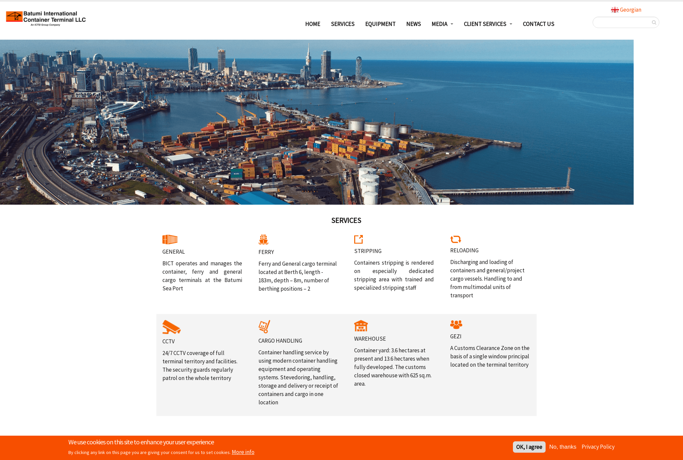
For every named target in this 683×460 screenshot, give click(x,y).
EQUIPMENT (380, 24)
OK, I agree (529, 447)
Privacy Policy (598, 447)
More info (243, 452)
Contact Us (538, 24)
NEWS (413, 24)
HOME (312, 24)
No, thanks (562, 447)
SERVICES (343, 24)
